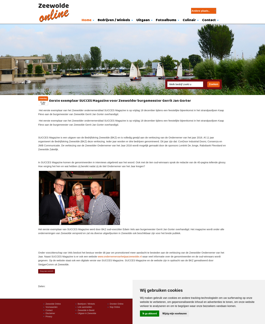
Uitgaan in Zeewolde (87, 313)
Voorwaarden (52, 307)
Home (86, 20)
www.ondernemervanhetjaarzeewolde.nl (120, 256)
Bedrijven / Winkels (114, 20)
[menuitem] (87, 20)
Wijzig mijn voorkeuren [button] (174, 313)
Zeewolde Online (53, 304)
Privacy (49, 316)
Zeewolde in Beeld (86, 310)
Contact (209, 20)
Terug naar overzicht (46, 271)
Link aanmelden (85, 307)
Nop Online (115, 307)
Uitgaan (143, 20)
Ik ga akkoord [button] (149, 313)
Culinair (189, 20)
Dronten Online (117, 304)
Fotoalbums (166, 20)
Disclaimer (50, 313)
